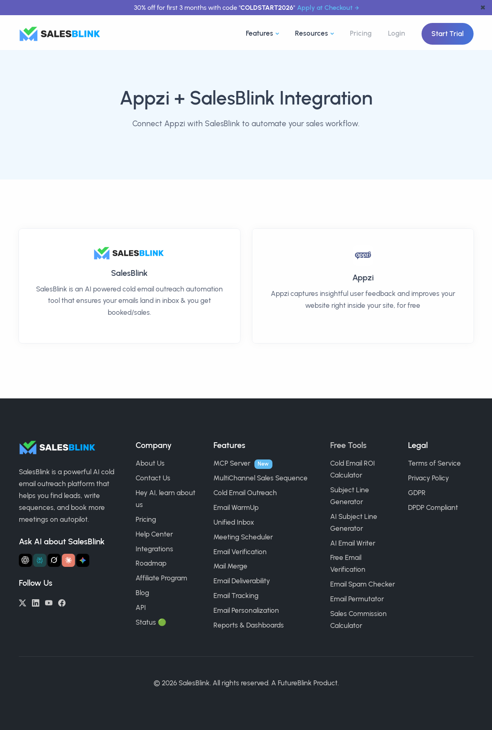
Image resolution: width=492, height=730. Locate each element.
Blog (142, 593)
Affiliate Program (161, 578)
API (141, 607)
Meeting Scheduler (243, 537)
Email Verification (240, 552)
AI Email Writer (352, 543)
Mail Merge (230, 566)
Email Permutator (357, 599)
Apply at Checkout (325, 7)
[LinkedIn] (35, 602)
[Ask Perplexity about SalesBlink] (39, 560)
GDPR (417, 493)
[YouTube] (48, 602)
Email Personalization (246, 610)
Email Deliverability (241, 581)
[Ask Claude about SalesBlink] (68, 560)
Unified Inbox (233, 522)
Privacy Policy (428, 478)
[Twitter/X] (22, 602)
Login (396, 33)
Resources (311, 33)
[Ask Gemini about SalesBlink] (82, 560)
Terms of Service (434, 463)
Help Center (154, 534)
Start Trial (447, 34)
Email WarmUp (235, 507)
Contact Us (153, 478)
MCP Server (231, 463)
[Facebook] (62, 602)
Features (259, 33)
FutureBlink (295, 683)
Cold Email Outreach (245, 493)
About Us (150, 463)
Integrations (154, 549)
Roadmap (151, 563)
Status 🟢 (151, 622)
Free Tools (348, 445)
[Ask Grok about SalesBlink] (54, 560)
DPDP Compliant (433, 507)
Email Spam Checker (362, 584)
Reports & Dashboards (248, 625)
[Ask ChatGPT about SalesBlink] (25, 560)
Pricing (361, 33)
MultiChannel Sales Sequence (260, 478)
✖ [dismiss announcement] (482, 7)
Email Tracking (235, 595)
